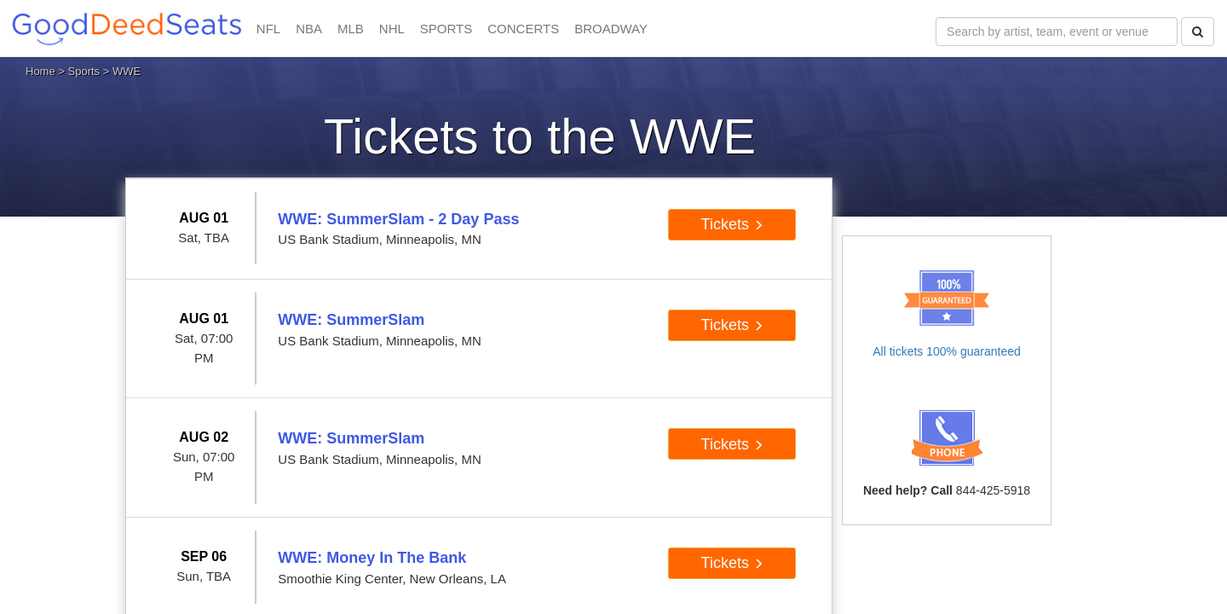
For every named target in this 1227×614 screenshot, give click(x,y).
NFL (268, 28)
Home (40, 71)
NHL (392, 28)
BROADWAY (611, 28)
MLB (350, 28)
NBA (309, 28)
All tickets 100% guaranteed (947, 351)
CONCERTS (523, 28)
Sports (84, 71)
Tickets (732, 224)
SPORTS (446, 28)
